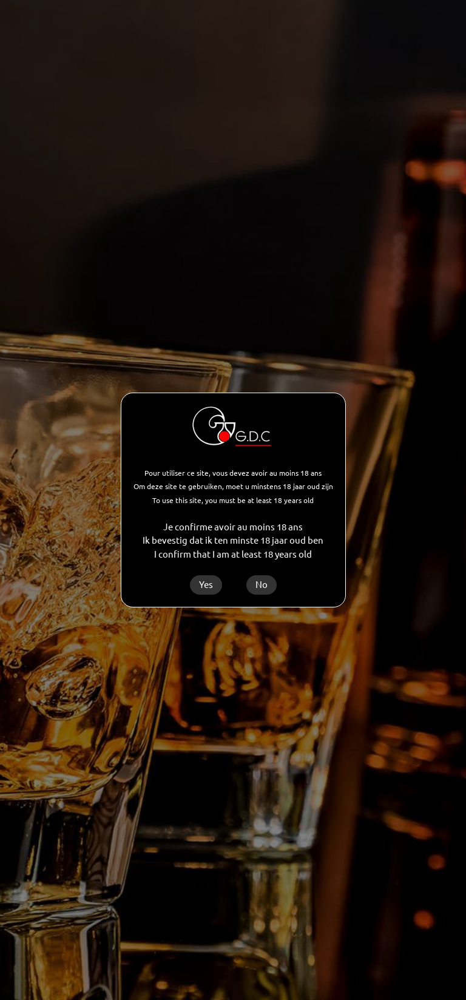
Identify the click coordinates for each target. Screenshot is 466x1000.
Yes (206, 584)
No (261, 584)
